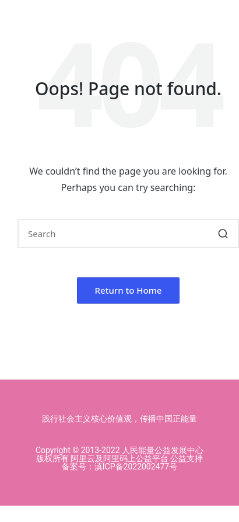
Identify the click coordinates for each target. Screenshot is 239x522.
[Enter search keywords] (128, 233)
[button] (223, 233)
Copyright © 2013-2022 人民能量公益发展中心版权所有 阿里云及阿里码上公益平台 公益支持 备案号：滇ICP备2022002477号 (119, 458)
